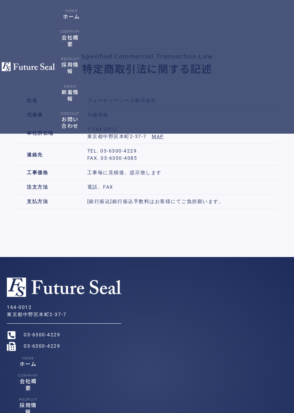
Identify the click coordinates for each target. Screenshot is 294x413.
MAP (158, 136)
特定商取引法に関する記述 (178, 406)
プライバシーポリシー (120, 406)
